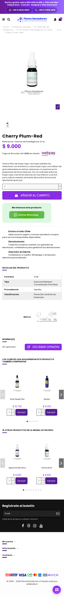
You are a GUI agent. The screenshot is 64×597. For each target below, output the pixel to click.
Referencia (7, 141)
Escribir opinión (43, 347)
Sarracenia (47, 467)
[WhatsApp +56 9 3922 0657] (19, 10)
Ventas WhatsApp (25, 215)
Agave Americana (17, 467)
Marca (27, 317)
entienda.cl (32, 584)
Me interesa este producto (27, 207)
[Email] (28, 513)
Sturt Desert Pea (17, 399)
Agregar (21, 412)
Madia (47, 399)
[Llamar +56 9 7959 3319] (45, 10)
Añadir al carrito (32, 195)
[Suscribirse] (57, 513)
